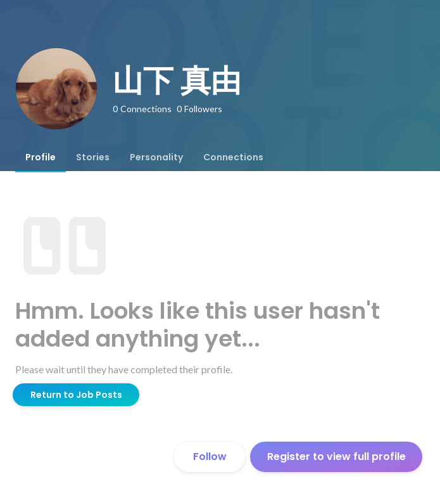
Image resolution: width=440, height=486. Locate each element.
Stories (93, 157)
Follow (210, 456)
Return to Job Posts (76, 394)
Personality (156, 157)
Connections (233, 157)
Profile (40, 157)
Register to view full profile (336, 456)
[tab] (40, 157)
